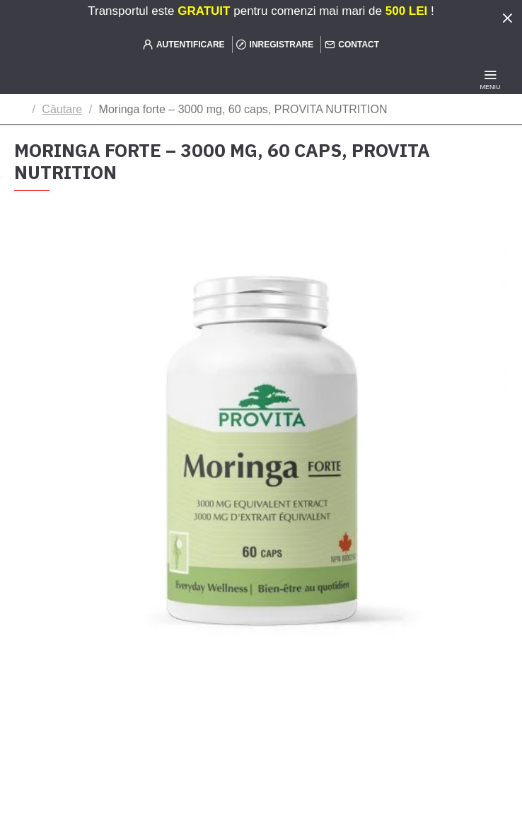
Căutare (62, 109)
